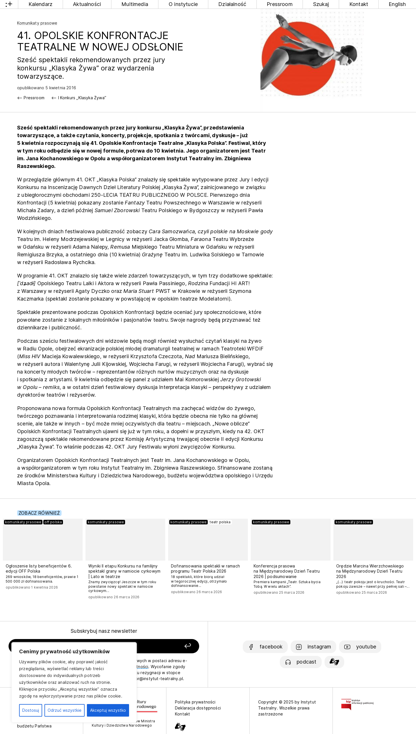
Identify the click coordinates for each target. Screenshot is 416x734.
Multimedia (134, 4)
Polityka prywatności (195, 701)
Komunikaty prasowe (37, 23)
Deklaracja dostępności (198, 707)
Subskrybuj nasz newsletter (104, 631)
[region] (74, 682)
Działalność (232, 4)
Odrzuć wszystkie (64, 710)
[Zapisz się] (162, 646)
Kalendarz (40, 4)
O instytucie (183, 4)
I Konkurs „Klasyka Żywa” (82, 97)
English (397, 4)
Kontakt (358, 4)
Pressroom (280, 4)
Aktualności (87, 4)
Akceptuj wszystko (108, 710)
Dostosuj (30, 710)
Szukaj (321, 4)
